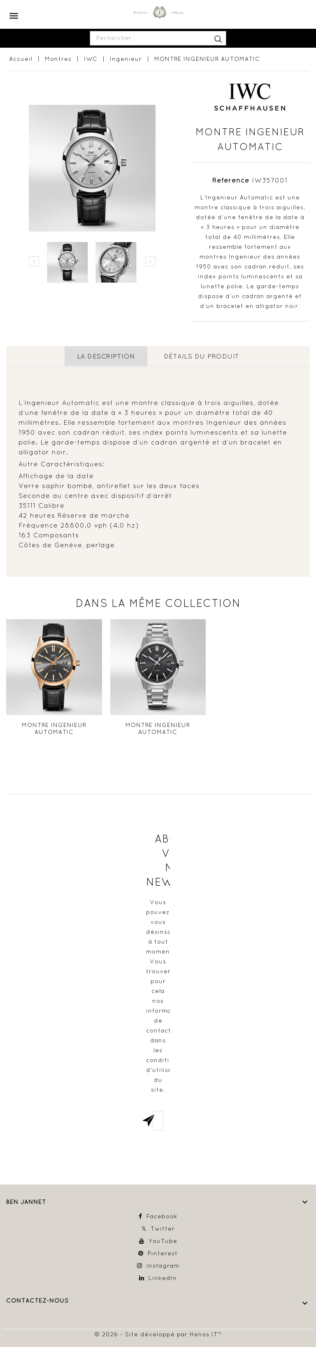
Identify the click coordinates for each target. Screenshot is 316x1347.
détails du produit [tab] (201, 356)
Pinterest (163, 1253)
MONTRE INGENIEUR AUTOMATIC (54, 728)
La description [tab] (106, 356)
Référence (230, 180)
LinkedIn (163, 1277)
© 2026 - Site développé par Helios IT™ (158, 1334)
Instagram (162, 1265)
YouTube (163, 1240)
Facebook (162, 1216)
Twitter (163, 1228)
